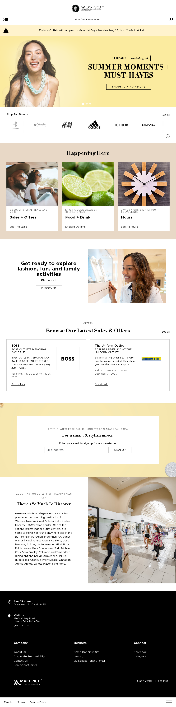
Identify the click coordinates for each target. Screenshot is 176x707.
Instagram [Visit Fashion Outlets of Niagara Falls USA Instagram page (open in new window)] (140, 656)
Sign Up (120, 450)
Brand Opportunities (86, 652)
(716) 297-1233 (22, 625)
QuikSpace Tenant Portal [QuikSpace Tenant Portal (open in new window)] (89, 661)
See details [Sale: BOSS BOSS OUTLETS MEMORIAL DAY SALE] (18, 384)
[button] (5, 19)
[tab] (87, 104)
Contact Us (21, 661)
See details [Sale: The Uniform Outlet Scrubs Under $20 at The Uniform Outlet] (101, 384)
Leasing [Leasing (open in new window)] (78, 656)
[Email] (77, 450)
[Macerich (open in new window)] (28, 682)
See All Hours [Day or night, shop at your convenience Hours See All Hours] (129, 227)
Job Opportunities (25, 665)
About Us (20, 652)
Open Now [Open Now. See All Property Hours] (20, 604)
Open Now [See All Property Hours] (80, 19)
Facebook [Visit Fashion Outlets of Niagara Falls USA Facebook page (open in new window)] (140, 652)
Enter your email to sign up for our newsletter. (88, 443)
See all (166, 115)
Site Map (163, 681)
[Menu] (169, 702)
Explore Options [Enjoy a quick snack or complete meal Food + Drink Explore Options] (75, 227)
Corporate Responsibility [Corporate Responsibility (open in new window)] (29, 656)
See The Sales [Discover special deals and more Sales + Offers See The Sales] (18, 227)
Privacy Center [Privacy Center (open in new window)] (144, 681)
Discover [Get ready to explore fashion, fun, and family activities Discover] (48, 288)
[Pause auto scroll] (168, 136)
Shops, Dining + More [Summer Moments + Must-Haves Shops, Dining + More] (129, 86)
